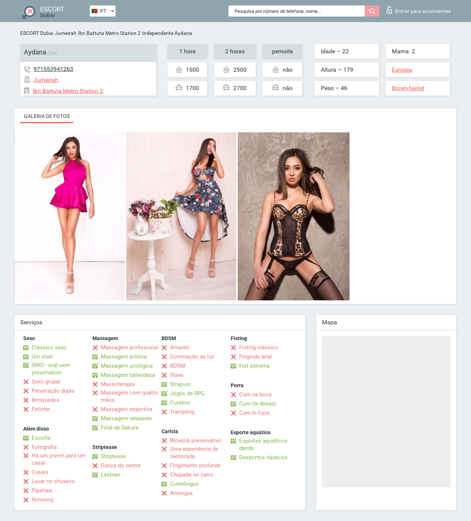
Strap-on (180, 384)
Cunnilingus (184, 484)
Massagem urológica (127, 366)
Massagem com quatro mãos (129, 396)
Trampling (182, 411)
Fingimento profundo (195, 465)
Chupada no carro (191, 474)
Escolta (41, 438)
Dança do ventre (121, 465)
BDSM (177, 366)
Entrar (419, 10)
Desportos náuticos (263, 457)
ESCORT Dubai (36, 33)
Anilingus (181, 493)
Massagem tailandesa (128, 375)
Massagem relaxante (126, 418)
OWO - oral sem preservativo (51, 369)
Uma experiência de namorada (194, 453)
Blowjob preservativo (196, 440)
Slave (176, 375)
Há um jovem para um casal (59, 459)
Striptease (113, 456)
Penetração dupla (53, 391)
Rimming (42, 499)
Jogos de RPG (187, 393)
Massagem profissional (130, 347)
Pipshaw (42, 490)
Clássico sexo (49, 347)
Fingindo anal (255, 356)
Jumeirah (66, 33)
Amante (179, 347)
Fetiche (41, 409)
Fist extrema (254, 366)
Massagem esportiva (126, 409)
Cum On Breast (257, 403)
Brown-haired (408, 88)
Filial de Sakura (119, 427)
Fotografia (44, 447)
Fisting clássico (258, 347)
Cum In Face (254, 413)
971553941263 (53, 68)
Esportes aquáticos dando (263, 445)
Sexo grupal (46, 381)
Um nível (42, 356)
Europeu (402, 70)
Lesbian (110, 474)
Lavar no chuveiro (53, 481)
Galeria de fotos (47, 116)
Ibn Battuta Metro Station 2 (109, 33)
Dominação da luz (192, 356)
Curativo (180, 402)
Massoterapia (118, 384)
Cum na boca (255, 394)
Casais (40, 472)
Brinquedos (46, 400)
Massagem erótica (124, 356)
